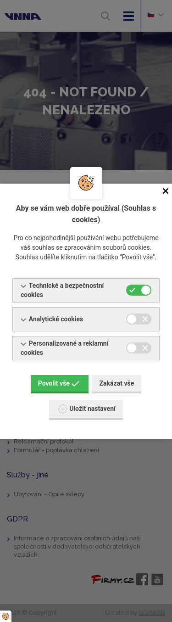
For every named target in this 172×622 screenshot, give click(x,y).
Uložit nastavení (87, 409)
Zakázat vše (117, 383)
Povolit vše (58, 383)
